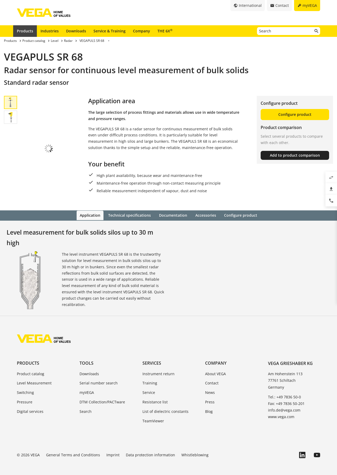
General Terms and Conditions (73, 450)
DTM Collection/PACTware (102, 397)
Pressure (24, 397)
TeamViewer (153, 416)
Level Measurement (34, 378)
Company (141, 30)
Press (210, 397)
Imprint (113, 450)
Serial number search (99, 378)
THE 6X (164, 30)
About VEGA (215, 369)
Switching (25, 387)
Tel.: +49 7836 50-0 (284, 392)
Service (148, 387)
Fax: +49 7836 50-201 (286, 398)
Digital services (30, 406)
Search (86, 406)
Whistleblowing (195, 450)
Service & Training (109, 30)
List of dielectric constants (165, 406)
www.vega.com (281, 412)
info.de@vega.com (284, 405)
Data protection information (150, 450)
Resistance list (155, 397)
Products (25, 30)
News (210, 387)
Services (151, 359)
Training (149, 378)
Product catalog (30, 369)
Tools (86, 359)
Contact (212, 378)
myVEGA (87, 387)
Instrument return (158, 369)
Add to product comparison (295, 155)
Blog (209, 406)
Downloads (76, 30)
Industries (50, 30)
